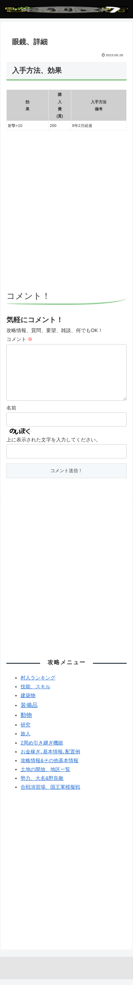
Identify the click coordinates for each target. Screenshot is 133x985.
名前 (11, 413)
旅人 (26, 739)
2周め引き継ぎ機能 (42, 748)
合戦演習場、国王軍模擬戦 (50, 792)
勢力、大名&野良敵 (42, 784)
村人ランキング (38, 683)
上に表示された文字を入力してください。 (53, 445)
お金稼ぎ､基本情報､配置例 (50, 757)
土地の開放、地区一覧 (45, 775)
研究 (26, 730)
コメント (19, 339)
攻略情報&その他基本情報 (49, 766)
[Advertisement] (66, 211)
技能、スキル (35, 692)
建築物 (28, 701)
